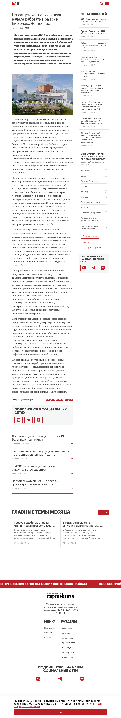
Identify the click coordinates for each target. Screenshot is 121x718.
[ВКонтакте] (84, 268)
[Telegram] (93, 268)
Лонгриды (50, 399)
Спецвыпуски (67, 647)
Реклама (48, 632)
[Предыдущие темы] (101, 512)
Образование (67, 657)
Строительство (68, 642)
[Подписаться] (38, 420)
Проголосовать (90, 235)
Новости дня (66, 627)
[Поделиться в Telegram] (28, 420)
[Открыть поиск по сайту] (101, 4)
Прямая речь (67, 637)
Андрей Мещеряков (26, 399)
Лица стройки (67, 652)
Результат (85, 242)
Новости (59, 399)
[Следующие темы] (106, 512)
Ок (60, 712)
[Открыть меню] (107, 4)
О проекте (49, 627)
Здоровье (69, 399)
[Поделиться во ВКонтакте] (18, 420)
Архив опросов (94, 247)
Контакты (48, 637)
